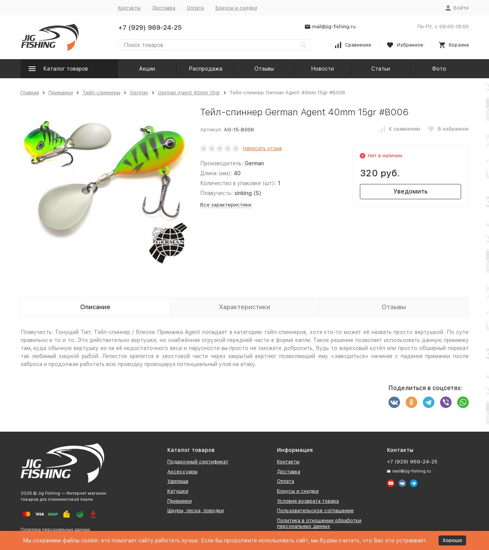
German (139, 92)
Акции (147, 69)
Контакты (129, 8)
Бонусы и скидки (236, 8)
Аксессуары (182, 471)
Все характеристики (225, 205)
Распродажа (205, 69)
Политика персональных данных (55, 529)
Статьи (380, 69)
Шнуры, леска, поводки (195, 510)
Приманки (61, 92)
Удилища (177, 481)
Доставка (163, 8)
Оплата (195, 8)
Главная (30, 92)
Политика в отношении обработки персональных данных (319, 523)
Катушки (177, 491)
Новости (322, 69)
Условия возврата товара (308, 501)
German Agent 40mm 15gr (189, 92)
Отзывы (264, 69)
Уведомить (410, 191)
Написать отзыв (262, 148)
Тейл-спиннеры (101, 92)
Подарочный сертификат (197, 462)
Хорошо (452, 540)
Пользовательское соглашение (315, 510)
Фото (439, 69)
